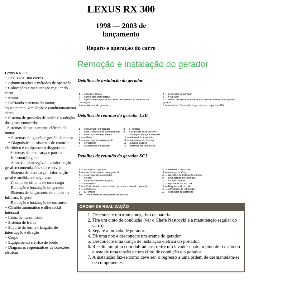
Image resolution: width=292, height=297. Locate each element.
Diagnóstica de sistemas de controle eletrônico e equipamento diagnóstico (37, 145)
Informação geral (25, 157)
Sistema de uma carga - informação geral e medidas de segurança (36, 175)
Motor (13, 97)
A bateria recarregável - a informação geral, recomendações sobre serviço (38, 165)
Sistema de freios (22, 222)
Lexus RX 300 (17, 72)
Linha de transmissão (25, 217)
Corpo (13, 237)
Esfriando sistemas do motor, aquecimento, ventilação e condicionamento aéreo (40, 107)
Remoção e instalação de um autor (39, 202)
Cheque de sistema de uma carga (37, 182)
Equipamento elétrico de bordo (33, 242)
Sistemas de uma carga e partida (36, 152)
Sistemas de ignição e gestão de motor (42, 137)
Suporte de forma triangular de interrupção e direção (31, 230)
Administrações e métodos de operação (39, 82)
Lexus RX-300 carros (25, 77)
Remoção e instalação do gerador (38, 187)
